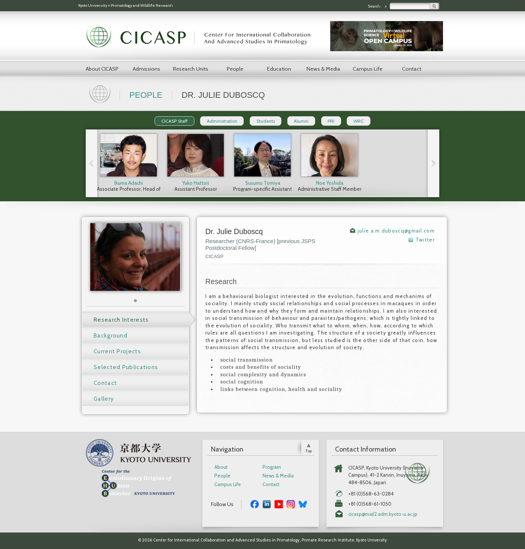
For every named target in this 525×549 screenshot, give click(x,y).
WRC (359, 121)
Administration (222, 121)
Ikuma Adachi (128, 183)
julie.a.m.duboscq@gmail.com (396, 231)
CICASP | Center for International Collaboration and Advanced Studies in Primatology (202, 37)
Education (279, 68)
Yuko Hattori (195, 183)
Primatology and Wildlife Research (142, 5)
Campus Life (367, 68)
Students (265, 121)
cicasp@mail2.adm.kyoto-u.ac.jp (382, 514)
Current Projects (117, 351)
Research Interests (121, 319)
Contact (411, 68)
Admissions (146, 68)
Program (271, 467)
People (235, 68)
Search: (375, 6)
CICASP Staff (174, 121)
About (221, 467)
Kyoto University (92, 5)
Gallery (104, 398)
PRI (331, 121)
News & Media (323, 68)
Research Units (190, 68)
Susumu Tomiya (262, 183)
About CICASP (102, 68)
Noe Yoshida (329, 183)
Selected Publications (126, 367)
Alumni (301, 121)
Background (110, 335)
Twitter (425, 240)
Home (101, 93)
